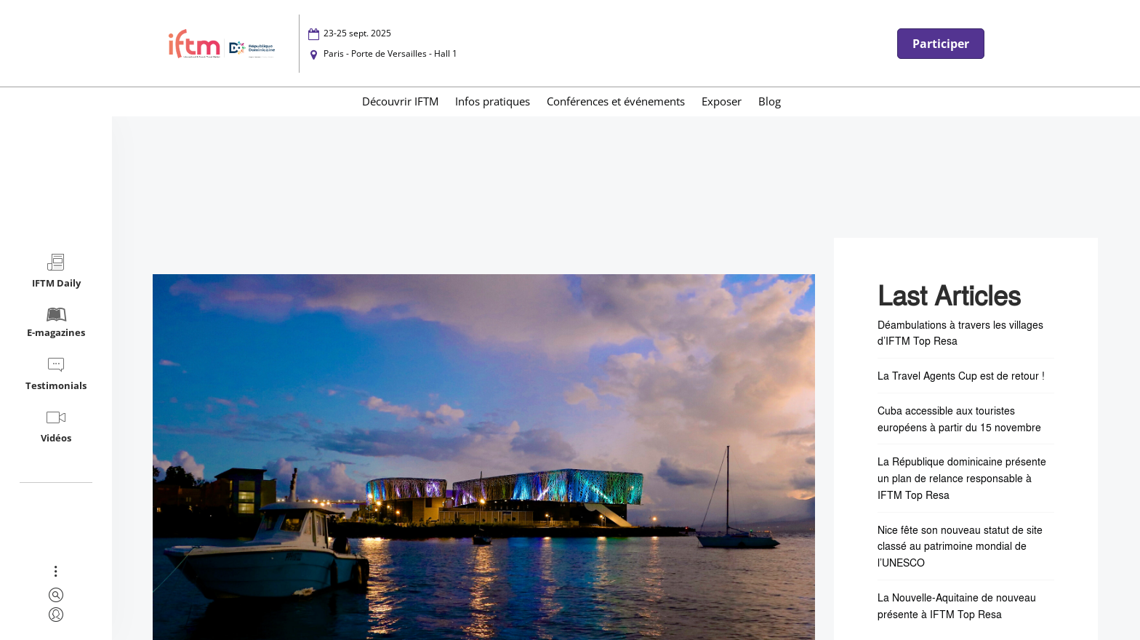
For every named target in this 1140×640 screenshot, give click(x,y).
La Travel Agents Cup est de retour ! (961, 375)
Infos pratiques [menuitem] (492, 101)
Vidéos (56, 425)
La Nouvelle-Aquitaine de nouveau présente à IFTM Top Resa (957, 605)
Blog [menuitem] (769, 101)
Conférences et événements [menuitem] (616, 101)
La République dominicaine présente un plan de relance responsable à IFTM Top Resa (962, 478)
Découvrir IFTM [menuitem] (400, 101)
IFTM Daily (56, 270)
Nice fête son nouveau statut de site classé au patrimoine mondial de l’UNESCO (960, 546)
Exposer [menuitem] (722, 101)
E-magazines (56, 322)
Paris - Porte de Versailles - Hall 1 (390, 53)
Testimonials (56, 373)
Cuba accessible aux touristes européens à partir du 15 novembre (959, 418)
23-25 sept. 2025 (357, 33)
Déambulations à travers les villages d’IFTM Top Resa (960, 332)
